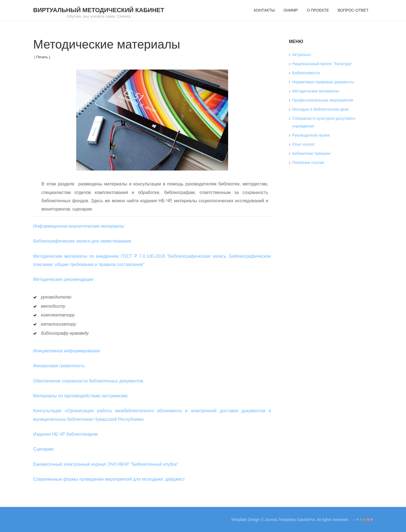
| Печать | (42, 57)
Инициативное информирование (66, 351)
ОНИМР (291, 10)
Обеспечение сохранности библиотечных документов (88, 381)
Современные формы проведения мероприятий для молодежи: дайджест (109, 479)
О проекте (318, 10)
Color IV (364, 519)
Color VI (372, 519)
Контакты (264, 10)
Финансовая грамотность (59, 365)
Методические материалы (315, 91)
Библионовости (306, 73)
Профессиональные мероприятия (322, 100)
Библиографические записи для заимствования (82, 241)
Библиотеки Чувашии (311, 153)
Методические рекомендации (63, 279)
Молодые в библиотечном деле (320, 109)
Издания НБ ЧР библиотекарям (65, 434)
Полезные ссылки (308, 162)
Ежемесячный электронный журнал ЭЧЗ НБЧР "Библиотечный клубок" (105, 464)
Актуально (301, 54)
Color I (354, 519)
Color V (368, 519)
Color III (361, 519)
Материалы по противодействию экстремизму (80, 395)
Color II (357, 519)
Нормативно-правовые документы (323, 82)
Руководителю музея (311, 135)
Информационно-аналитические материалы (78, 226)
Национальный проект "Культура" (322, 64)
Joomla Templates (280, 519)
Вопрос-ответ (353, 10)
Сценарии (43, 449)
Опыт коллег (303, 144)
